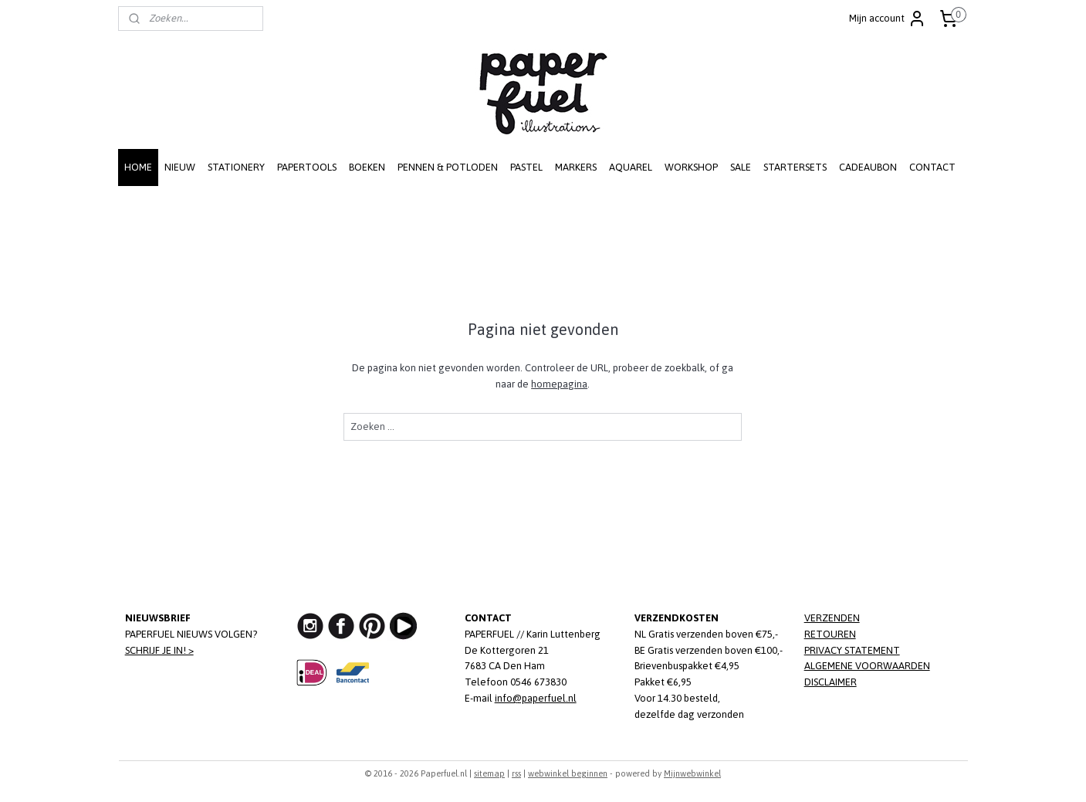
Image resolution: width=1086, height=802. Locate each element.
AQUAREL (630, 167)
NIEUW (179, 167)
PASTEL (526, 167)
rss (516, 773)
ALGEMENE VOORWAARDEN (867, 666)
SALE (740, 167)
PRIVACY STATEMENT (852, 650)
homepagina (559, 384)
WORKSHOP (691, 167)
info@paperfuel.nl (536, 698)
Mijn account (887, 18)
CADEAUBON (868, 167)
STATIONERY (236, 167)
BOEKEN (367, 167)
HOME (138, 167)
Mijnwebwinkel (692, 773)
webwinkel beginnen (567, 773)
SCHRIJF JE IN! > (159, 650)
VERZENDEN (832, 618)
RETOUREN (830, 634)
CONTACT (932, 167)
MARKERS (576, 167)
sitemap (489, 773)
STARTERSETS (795, 167)
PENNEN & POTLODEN (448, 167)
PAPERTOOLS (307, 167)
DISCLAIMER (830, 682)
